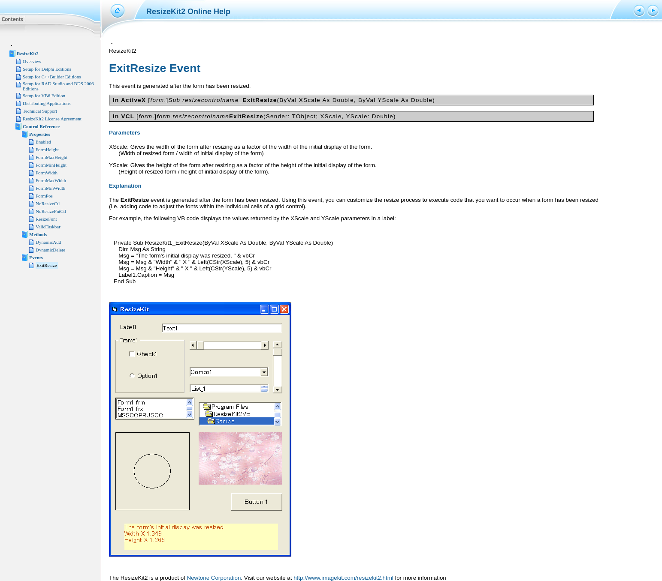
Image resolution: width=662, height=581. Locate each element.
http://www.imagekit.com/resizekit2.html (343, 578)
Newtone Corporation (214, 578)
